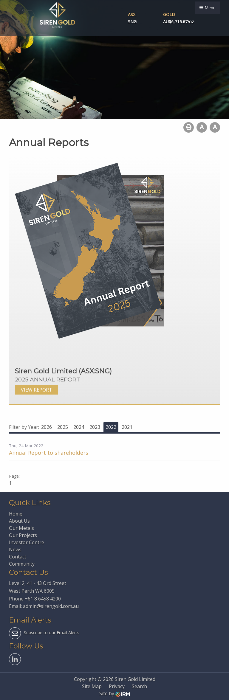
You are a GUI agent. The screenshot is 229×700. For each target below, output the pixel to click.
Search (139, 686)
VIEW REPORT (36, 390)
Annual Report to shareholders (48, 452)
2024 (78, 427)
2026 (46, 427)
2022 (111, 427)
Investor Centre (26, 542)
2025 (62, 427)
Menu (207, 7)
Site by (114, 693)
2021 (127, 427)
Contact (17, 556)
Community (22, 564)
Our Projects (23, 535)
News (15, 549)
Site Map (92, 686)
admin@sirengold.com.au (51, 606)
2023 (94, 427)
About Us (19, 521)
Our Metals (21, 528)
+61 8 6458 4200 (43, 598)
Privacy (117, 686)
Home (15, 513)
